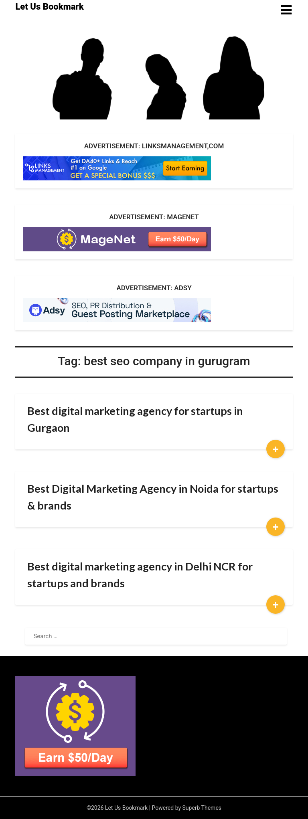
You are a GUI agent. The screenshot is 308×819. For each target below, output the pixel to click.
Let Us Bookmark (49, 7)
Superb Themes (202, 808)
